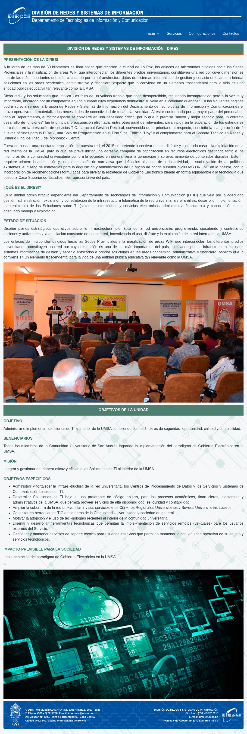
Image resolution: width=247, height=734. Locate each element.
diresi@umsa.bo (208, 716)
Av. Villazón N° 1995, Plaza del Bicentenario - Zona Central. (60, 716)
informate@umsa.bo (80, 713)
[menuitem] (152, 33)
